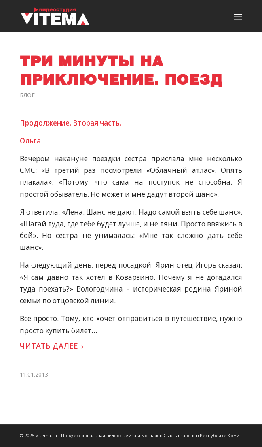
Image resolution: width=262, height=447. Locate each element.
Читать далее (52, 346)
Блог (27, 95)
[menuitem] (238, 16)
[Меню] (238, 16)
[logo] (109, 16)
